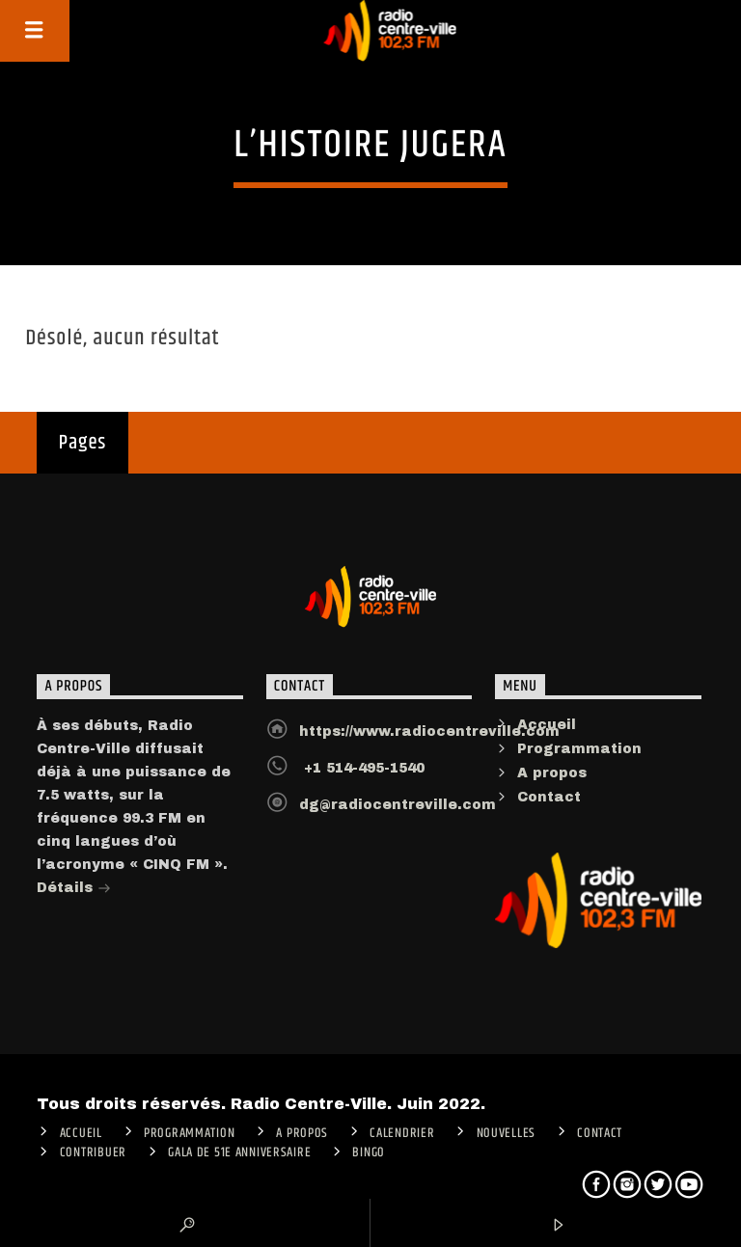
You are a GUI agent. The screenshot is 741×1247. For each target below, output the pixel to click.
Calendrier (402, 1133)
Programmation (579, 749)
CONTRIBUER (93, 1152)
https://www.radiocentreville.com (429, 731)
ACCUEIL (81, 1133)
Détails (74, 890)
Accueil (546, 725)
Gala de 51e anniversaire (239, 1152)
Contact (549, 797)
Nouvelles (506, 1133)
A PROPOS (302, 1133)
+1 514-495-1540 (362, 768)
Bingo (368, 1152)
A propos (552, 773)
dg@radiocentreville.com (397, 805)
